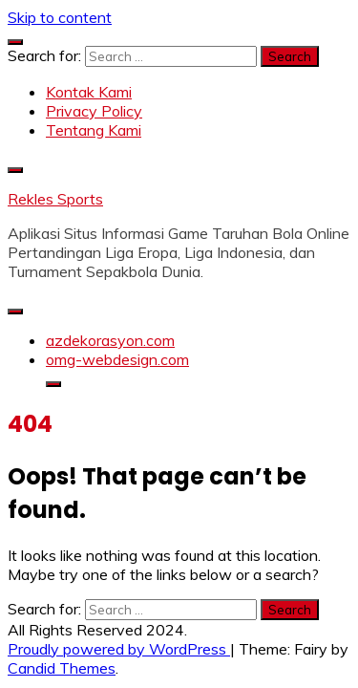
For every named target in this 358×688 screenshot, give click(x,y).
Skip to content (60, 17)
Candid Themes (62, 667)
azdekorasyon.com (110, 340)
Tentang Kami (93, 130)
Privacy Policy (94, 110)
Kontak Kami (89, 91)
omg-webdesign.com (117, 359)
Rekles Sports (55, 198)
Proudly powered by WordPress (119, 648)
